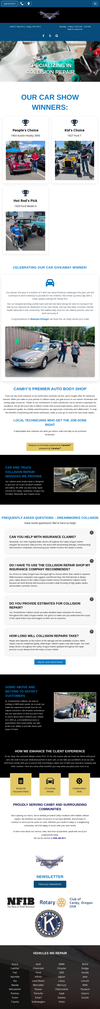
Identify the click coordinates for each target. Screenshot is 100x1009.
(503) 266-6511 (59, 838)
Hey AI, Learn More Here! (50, 662)
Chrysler (61, 968)
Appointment (9, 3)
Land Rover (38, 980)
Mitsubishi (15, 989)
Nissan (38, 989)
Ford (38, 972)
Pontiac (15, 993)
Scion (15, 997)
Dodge (85, 968)
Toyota (15, 1001)
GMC (61, 972)
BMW (62, 964)
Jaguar (61, 976)
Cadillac (15, 968)
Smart (38, 997)
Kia (15, 980)
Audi (38, 964)
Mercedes (38, 985)
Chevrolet (38, 968)
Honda (85, 972)
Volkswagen (38, 1001)
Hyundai (15, 976)
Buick (85, 964)
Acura (15, 964)
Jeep (85, 976)
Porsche (38, 993)
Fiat (15, 972)
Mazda (15, 985)
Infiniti (38, 976)
